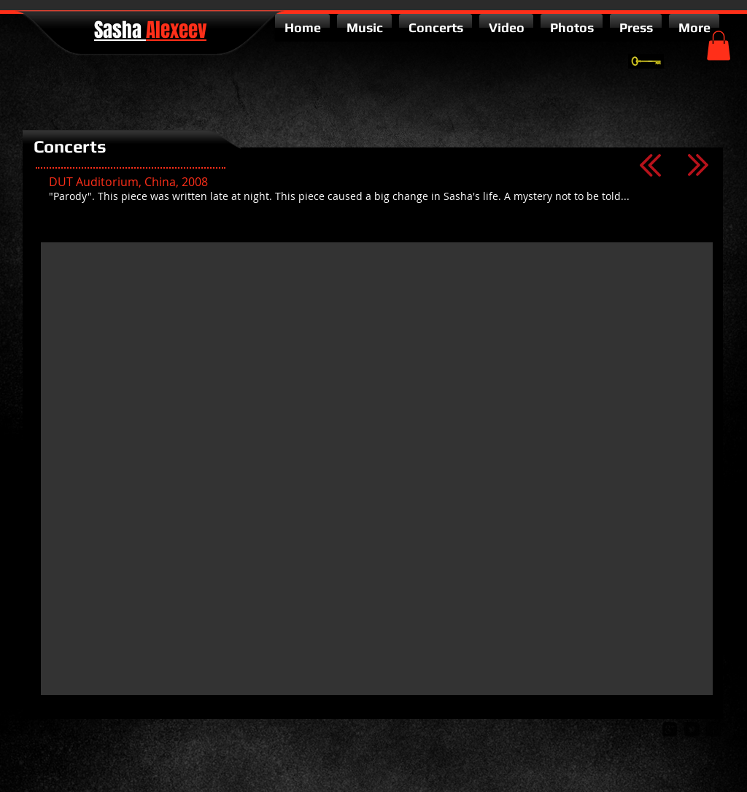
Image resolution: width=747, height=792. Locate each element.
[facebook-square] (713, 729)
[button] (718, 46)
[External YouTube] (376, 468)
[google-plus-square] (669, 729)
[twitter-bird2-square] (691, 729)
